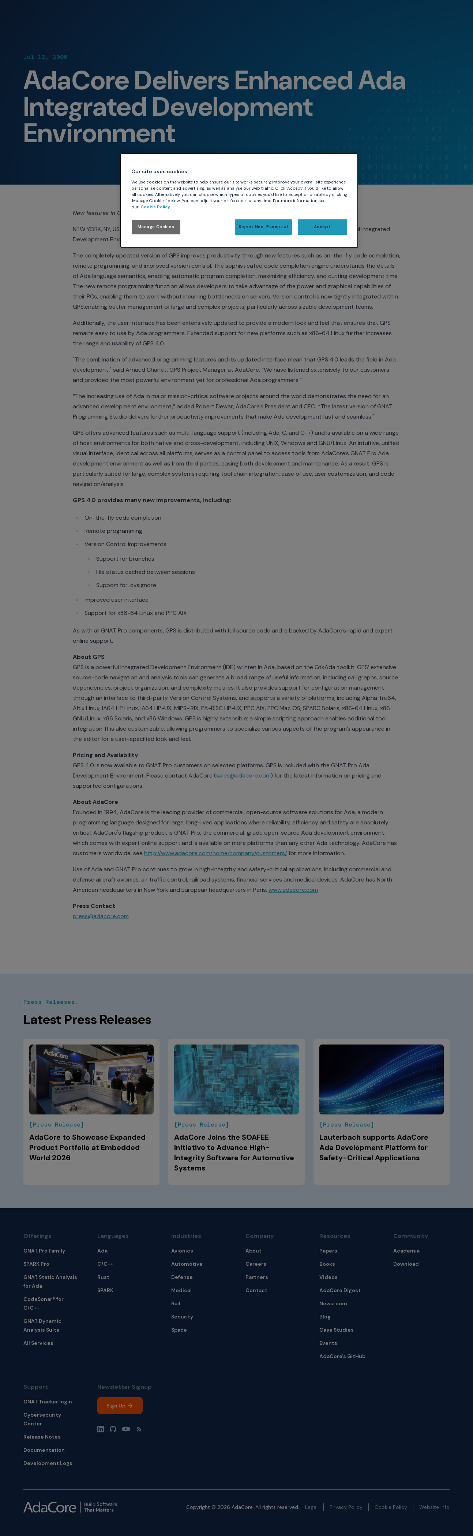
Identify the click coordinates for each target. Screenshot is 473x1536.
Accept (322, 227)
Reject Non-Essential (263, 227)
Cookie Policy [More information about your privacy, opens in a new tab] (155, 207)
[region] (239, 200)
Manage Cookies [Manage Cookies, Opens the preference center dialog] (156, 227)
